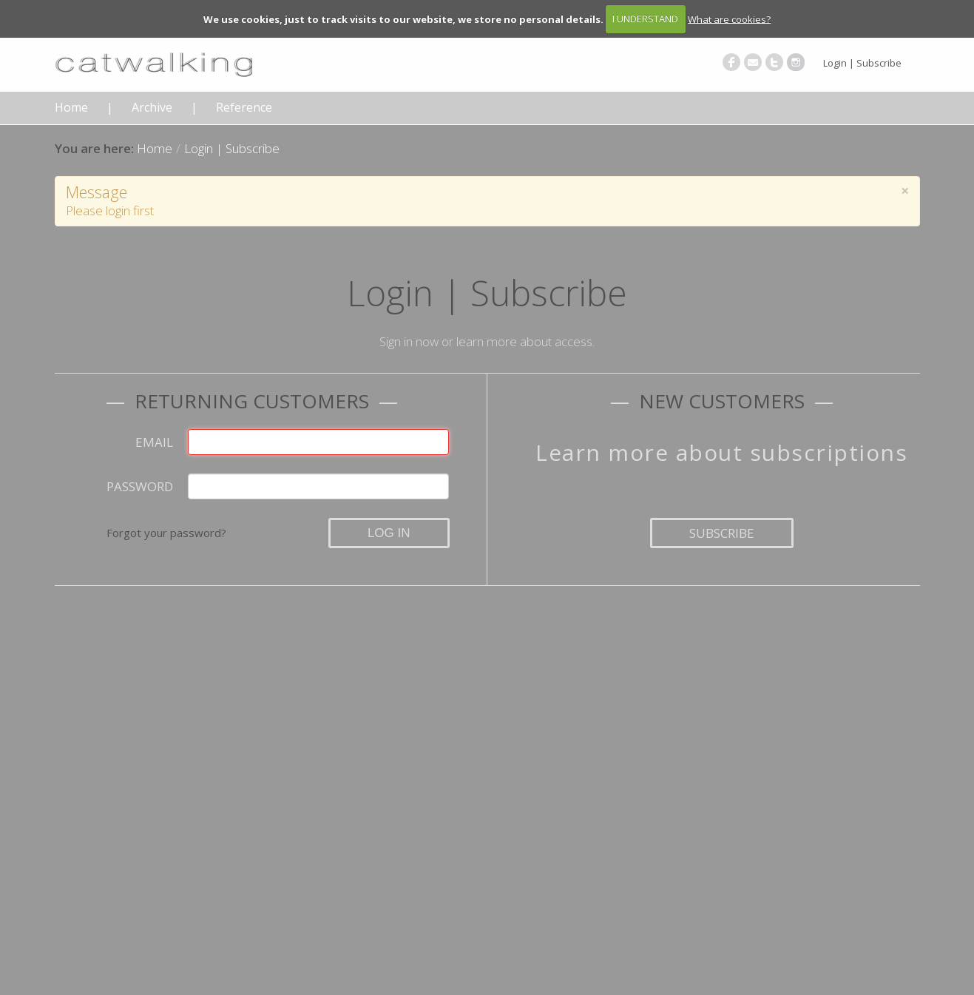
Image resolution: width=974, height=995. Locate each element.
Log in (389, 533)
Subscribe (721, 533)
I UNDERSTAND (645, 18)
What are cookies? (729, 18)
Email (154, 442)
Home (71, 107)
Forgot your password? (166, 532)
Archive (152, 107)
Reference (244, 107)
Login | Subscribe (862, 63)
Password (139, 486)
